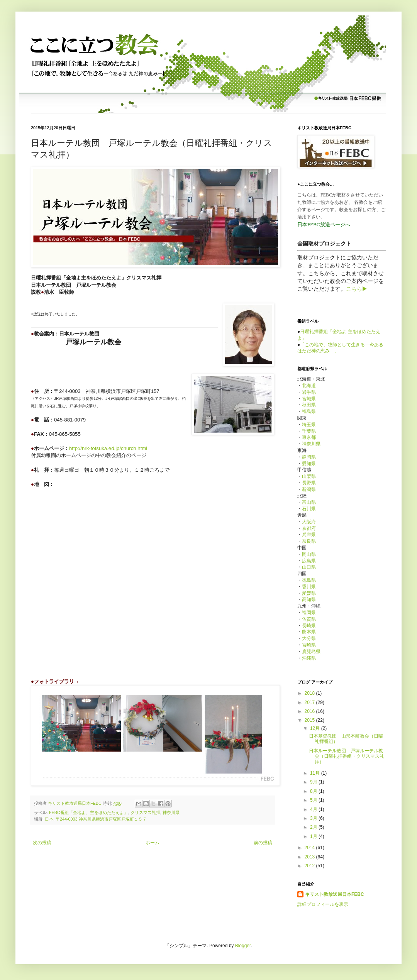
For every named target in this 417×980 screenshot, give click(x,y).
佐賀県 (309, 619)
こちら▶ (356, 289)
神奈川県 (171, 812)
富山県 (309, 502)
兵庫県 (309, 534)
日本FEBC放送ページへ (323, 224)
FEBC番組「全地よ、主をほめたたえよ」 (88, 812)
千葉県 (309, 431)
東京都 (309, 437)
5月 (314, 800)
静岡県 (309, 457)
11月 (315, 773)
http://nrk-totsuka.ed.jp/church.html (108, 448)
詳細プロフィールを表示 (322, 904)
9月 (314, 782)
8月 (314, 791)
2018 (310, 693)
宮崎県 (309, 645)
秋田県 (309, 405)
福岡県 (309, 612)
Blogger (243, 945)
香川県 (309, 586)
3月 (314, 818)
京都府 (309, 528)
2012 (310, 865)
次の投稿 (42, 842)
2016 (310, 711)
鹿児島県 (311, 651)
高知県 (309, 599)
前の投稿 (263, 842)
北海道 (309, 385)
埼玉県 (309, 424)
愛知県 (309, 463)
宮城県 (309, 398)
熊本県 (309, 632)
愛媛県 (309, 593)
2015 (310, 720)
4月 (314, 809)
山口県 (309, 567)
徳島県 (309, 580)
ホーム (152, 842)
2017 (310, 702)
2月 (314, 827)
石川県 (309, 508)
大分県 (309, 638)
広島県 (309, 561)
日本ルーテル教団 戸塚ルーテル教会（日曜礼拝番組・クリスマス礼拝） (346, 756)
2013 (310, 857)
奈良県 (309, 541)
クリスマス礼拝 (145, 812)
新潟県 (309, 489)
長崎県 (309, 625)
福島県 (309, 411)
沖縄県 (309, 658)
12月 (315, 728)
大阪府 (309, 522)
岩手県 (309, 392)
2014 (310, 847)
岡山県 (309, 554)
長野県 (309, 483)
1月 (314, 836)
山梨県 (309, 476)
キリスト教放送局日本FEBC (334, 894)
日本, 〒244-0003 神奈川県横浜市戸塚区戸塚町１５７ (96, 819)
